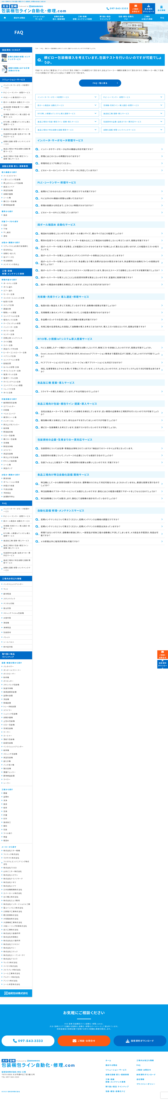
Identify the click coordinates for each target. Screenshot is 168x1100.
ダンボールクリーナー (12, 670)
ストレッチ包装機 (10, 754)
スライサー (7, 450)
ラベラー (6, 779)
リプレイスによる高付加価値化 (15, 246)
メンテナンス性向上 (11, 264)
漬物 (5, 236)
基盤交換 (7, 308)
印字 (5, 818)
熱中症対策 (8, 646)
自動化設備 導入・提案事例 (15, 166)
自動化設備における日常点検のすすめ (16, 69)
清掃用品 (7, 627)
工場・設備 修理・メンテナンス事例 (13, 272)
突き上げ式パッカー (11, 424)
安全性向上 (8, 249)
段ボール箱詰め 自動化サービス (16, 102)
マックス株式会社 (10, 962)
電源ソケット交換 (10, 374)
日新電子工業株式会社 (12, 911)
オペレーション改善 (11, 482)
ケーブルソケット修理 (12, 323)
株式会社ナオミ (9, 882)
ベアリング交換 (9, 356)
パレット (6, 637)
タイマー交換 (8, 330)
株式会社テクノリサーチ (13, 878)
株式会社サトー (9, 948)
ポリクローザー (9, 673)
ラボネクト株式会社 (11, 858)
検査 (5, 837)
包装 (5, 829)
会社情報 (140, 1079)
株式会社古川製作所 (11, 940)
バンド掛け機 (8, 764)
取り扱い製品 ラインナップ (8, 655)
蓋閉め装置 (8, 695)
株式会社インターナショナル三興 (16, 904)
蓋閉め (6, 796)
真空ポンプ (7, 468)
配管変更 (7, 363)
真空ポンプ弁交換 (10, 349)
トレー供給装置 (9, 706)
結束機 (6, 428)
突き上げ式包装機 (10, 457)
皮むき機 (7, 761)
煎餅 (5, 225)
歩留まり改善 (8, 485)
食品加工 (7, 822)
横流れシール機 (9, 417)
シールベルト (8, 642)
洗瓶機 (6, 699)
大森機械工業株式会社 (12, 922)
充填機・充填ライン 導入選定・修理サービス (16, 115)
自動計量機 (8, 194)
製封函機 (7, 768)
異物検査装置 (9, 205)
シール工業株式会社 (11, 973)
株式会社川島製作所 (11, 933)
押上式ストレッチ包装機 (13, 183)
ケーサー (7, 732)
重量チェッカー (9, 772)
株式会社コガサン (10, 875)
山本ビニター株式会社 (12, 871)
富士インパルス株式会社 (13, 907)
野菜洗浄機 (8, 446)
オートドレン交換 (10, 283)
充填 (5, 811)
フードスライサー (10, 175)
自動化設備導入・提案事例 (59, 17)
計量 (5, 815)
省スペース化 (8, 257)
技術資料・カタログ (11, 49)
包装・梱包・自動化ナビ (126, 17)
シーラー (7, 783)
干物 (5, 228)
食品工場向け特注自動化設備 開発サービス (16, 150)
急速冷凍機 (8, 688)
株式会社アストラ (10, 958)
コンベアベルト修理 (11, 359)
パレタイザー (8, 666)
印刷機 (6, 410)
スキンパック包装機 (11, 684)
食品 (5, 215)
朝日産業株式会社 (11, 915)
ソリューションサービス (39, 17)
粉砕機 (6, 677)
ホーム (108, 1060)
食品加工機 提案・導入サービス (16, 129)
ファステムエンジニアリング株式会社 (16, 862)
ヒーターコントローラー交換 (15, 352)
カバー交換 (8, 345)
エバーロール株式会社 (12, 893)
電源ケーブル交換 (10, 378)
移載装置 (7, 703)
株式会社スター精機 (11, 850)
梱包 (5, 826)
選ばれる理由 (19, 17)
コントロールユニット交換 (13, 298)
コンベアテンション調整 (13, 385)
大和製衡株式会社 (11, 918)
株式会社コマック (10, 951)
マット (5, 589)
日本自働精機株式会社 (12, 889)
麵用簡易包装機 (10, 402)
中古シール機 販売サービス (14, 97)
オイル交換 (7, 392)
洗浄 (5, 800)
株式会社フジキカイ (11, 944)
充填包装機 (8, 728)
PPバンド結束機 (10, 461)
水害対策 (7, 618)
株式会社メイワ (9, 886)
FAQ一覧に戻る (100, 83)
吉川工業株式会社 (11, 929)
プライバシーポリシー (145, 1084)
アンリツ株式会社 (10, 980)
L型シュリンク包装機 (11, 179)
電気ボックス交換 (10, 319)
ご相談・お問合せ (84, 1041)
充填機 (6, 442)
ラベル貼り (7, 833)
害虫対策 (7, 608)
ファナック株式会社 (11, 854)
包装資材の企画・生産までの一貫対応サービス (16, 135)
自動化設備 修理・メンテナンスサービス (16, 142)
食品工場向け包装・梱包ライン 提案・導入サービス (15, 157)
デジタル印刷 (8, 603)
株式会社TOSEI (10, 867)
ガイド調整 (7, 341)
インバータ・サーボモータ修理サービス (16, 86)
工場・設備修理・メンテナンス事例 (82, 17)
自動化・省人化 (9, 253)
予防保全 (7, 493)
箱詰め (6, 840)
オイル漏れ (7, 287)
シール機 (7, 197)
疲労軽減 (7, 593)
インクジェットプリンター (13, 584)
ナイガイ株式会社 (10, 966)
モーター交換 (8, 294)
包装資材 (7, 632)
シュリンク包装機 (10, 713)
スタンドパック (9, 598)
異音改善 (7, 478)
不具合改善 (8, 489)
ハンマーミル (8, 421)
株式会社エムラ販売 (11, 900)
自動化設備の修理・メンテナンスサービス (16, 58)
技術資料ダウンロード (146, 1074)
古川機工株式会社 (11, 897)
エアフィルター (9, 406)
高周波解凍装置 (10, 692)
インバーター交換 (10, 327)
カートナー (7, 735)
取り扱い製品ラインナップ (105, 17)
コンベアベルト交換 (11, 316)
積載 (5, 793)
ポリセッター (8, 681)
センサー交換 (8, 334)
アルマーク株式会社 (11, 977)
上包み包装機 (9, 721)
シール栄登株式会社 (11, 984)
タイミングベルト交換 (12, 381)
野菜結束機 (8, 432)
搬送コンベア (8, 186)
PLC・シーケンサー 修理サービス (16, 92)
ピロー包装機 (9, 435)
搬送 (5, 804)
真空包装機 (8, 190)
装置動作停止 (9, 496)
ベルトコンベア (9, 413)
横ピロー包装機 (9, 201)
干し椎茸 (7, 232)
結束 (5, 807)
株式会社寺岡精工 (11, 937)
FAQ (162, 17)
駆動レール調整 (9, 312)
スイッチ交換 (8, 305)
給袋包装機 (8, 743)
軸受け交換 (8, 301)
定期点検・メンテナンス (12, 338)
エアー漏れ (8, 290)
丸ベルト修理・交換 (11, 367)
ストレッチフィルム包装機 (13, 613)
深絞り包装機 (8, 739)
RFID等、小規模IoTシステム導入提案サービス (16, 123)
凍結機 (6, 622)
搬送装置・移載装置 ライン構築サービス (16, 108)
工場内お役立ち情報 (147, 17)
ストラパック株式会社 (12, 969)
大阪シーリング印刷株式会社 (15, 926)
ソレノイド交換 (9, 389)
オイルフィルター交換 (12, 370)
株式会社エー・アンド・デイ (14, 955)
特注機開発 (8, 260)
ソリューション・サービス (13, 79)
